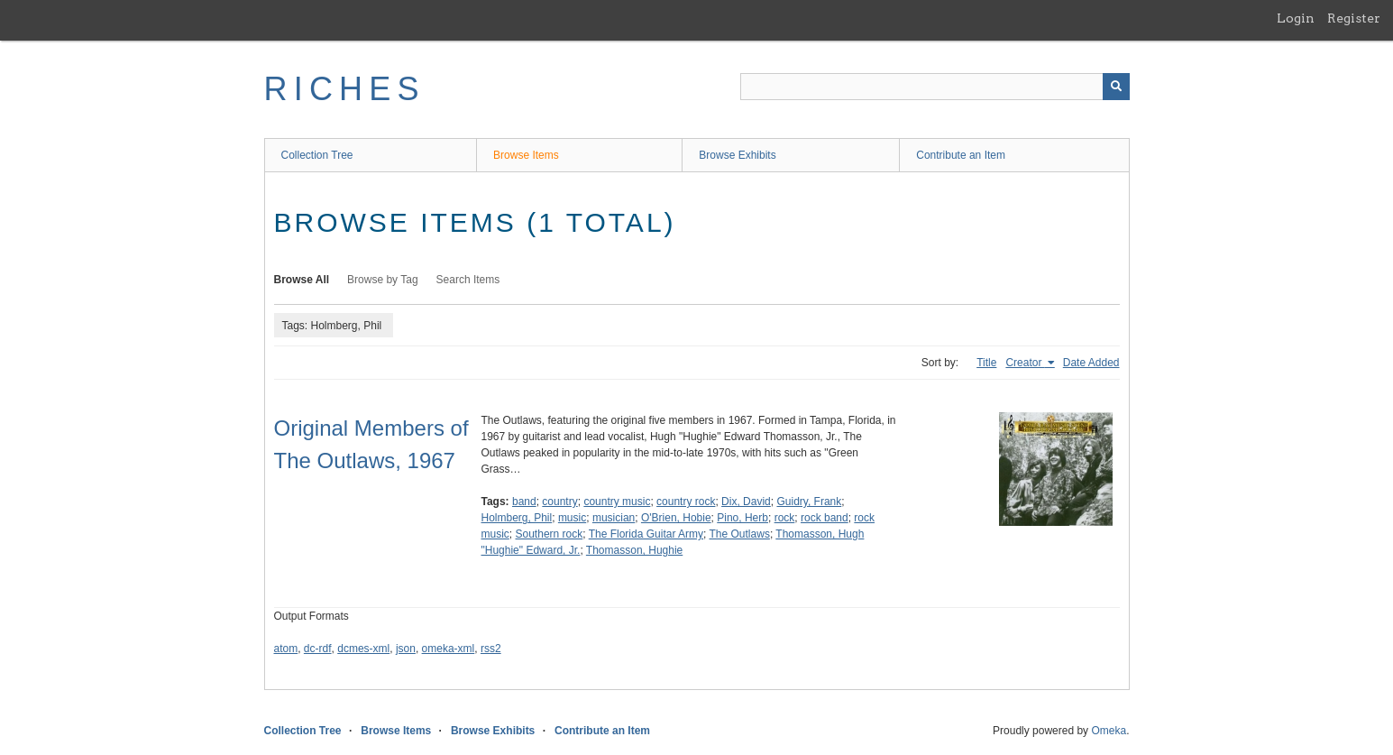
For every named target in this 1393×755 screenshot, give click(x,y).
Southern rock (549, 534)
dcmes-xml (363, 648)
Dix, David (746, 501)
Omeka (1108, 730)
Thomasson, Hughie (634, 550)
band (524, 501)
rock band (824, 517)
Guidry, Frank (808, 501)
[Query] (935, 86)
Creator (1024, 362)
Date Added (1091, 362)
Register (1353, 18)
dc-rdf (318, 648)
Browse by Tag (382, 279)
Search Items (468, 279)
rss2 (491, 648)
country (559, 501)
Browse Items (526, 155)
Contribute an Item (960, 155)
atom (286, 648)
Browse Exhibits (737, 155)
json (406, 648)
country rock (685, 501)
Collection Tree (317, 155)
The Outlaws (740, 534)
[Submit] (1116, 86)
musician (613, 517)
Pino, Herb (742, 517)
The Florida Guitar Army (646, 534)
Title (986, 362)
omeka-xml (448, 648)
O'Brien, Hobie (676, 517)
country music (616, 501)
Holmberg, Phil (517, 517)
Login (1296, 18)
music (572, 517)
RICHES (345, 88)
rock (784, 517)
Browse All (302, 279)
